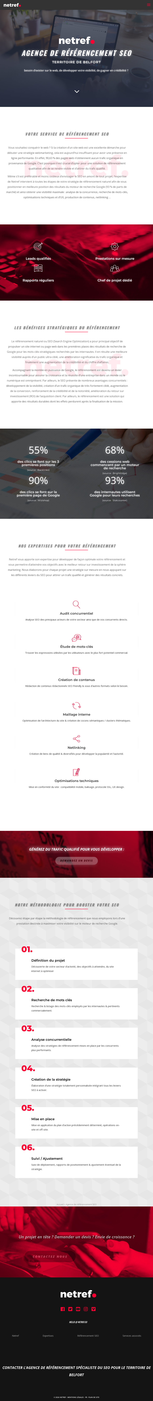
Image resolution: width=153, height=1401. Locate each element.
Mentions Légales (75, 1397)
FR (86, 1397)
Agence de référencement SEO (81, 1204)
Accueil (60, 1204)
